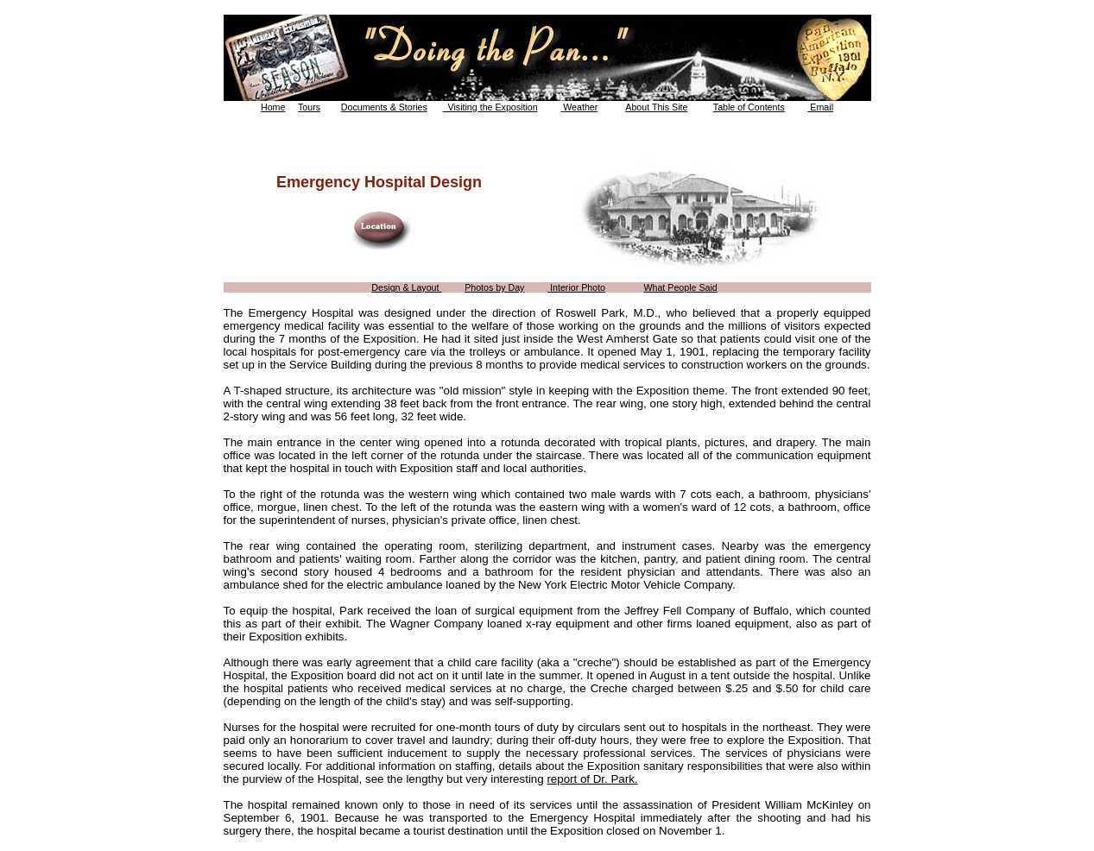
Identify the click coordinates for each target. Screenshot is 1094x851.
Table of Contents (749, 107)
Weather (579, 107)
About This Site (656, 107)
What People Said (680, 287)
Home (273, 107)
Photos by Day (494, 287)
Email (820, 107)
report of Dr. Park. (592, 778)
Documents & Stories (384, 107)
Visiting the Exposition (490, 107)
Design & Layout (406, 287)
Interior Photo (576, 287)
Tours (309, 107)
